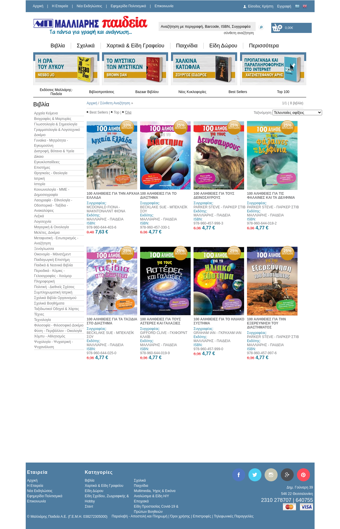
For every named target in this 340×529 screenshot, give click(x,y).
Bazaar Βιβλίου (147, 92)
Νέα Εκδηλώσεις (89, 6)
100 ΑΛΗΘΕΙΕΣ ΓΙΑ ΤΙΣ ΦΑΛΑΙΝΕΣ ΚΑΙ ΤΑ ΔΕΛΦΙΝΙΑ (271, 196)
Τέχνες (39, 314)
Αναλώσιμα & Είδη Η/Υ (151, 496)
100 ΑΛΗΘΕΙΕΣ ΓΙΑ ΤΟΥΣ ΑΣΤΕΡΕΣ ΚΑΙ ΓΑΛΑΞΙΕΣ (160, 321)
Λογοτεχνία (42, 222)
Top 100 (283, 92)
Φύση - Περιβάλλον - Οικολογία (58, 331)
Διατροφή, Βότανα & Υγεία (54, 151)
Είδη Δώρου (223, 46)
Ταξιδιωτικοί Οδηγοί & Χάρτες (56, 309)
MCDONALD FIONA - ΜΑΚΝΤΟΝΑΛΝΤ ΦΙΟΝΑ (106, 209)
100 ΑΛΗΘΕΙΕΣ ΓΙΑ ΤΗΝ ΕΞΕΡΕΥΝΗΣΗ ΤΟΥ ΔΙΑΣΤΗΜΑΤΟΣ (266, 323)
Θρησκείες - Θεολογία (50, 173)
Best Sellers (237, 92)
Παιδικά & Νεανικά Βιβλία (53, 265)
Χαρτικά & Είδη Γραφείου (135, 46)
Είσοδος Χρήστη (261, 6)
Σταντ (89, 506)
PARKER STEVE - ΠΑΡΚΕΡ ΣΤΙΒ (220, 207)
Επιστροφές (202, 516)
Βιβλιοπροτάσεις (101, 92)
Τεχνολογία (42, 320)
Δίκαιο (39, 157)
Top (116, 112)
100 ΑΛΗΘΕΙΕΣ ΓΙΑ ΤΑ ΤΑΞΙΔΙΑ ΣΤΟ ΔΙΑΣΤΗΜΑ (112, 321)
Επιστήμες (42, 168)
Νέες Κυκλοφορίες (193, 92)
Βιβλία (58, 46)
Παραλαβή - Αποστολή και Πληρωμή (140, 516)
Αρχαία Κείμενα (46, 113)
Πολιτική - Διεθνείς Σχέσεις (54, 287)
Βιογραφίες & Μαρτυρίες (52, 119)
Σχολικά (86, 46)
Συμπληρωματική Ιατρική (53, 292)
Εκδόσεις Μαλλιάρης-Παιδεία (56, 92)
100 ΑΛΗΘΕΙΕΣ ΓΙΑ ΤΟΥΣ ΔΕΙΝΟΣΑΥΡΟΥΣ (214, 196)
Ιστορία (39, 184)
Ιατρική (39, 179)
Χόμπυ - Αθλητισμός (49, 336)
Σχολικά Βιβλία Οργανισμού (55, 298)
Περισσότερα (264, 46)
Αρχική (38, 6)
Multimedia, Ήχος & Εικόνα (155, 491)
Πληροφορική (44, 281)
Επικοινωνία (164, 6)
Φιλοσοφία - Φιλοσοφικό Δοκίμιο (58, 325)
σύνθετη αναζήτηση (239, 33)
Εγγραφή (284, 6)
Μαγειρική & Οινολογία (51, 227)
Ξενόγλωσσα (44, 249)
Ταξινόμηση (262, 113)
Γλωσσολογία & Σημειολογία (55, 124)
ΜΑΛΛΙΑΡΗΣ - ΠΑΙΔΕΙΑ (105, 219)
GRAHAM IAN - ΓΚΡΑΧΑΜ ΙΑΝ (217, 333)
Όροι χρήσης (180, 516)
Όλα (128, 112)
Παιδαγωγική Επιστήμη (52, 260)
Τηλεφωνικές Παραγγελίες (234, 516)
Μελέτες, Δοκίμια (47, 233)
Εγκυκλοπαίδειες (47, 162)
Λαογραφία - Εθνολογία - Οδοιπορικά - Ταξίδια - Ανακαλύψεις (53, 205)
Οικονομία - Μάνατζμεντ (52, 254)
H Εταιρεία (60, 6)
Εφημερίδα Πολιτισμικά (128, 6)
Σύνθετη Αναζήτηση (115, 103)
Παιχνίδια (187, 46)
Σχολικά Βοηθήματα (49, 303)
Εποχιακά (141, 501)
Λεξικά (39, 216)
